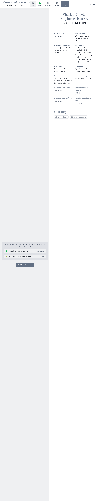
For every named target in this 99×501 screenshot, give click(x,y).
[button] (25, 239)
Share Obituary (24, 265)
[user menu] (94, 4)
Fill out (58, 36)
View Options (39, 251)
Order (42, 257)
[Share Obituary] (90, 4)
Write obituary (61, 117)
